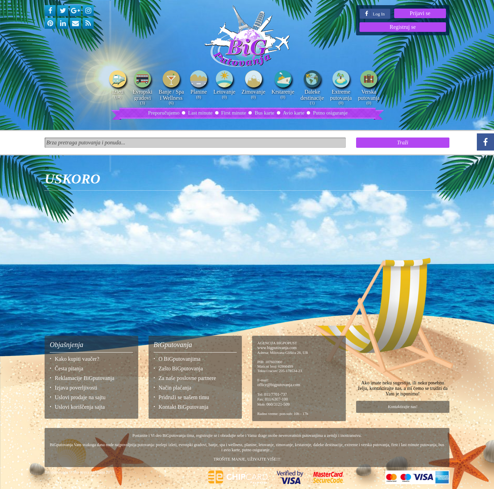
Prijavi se (420, 13)
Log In (375, 13)
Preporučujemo (164, 113)
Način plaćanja (174, 388)
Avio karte (294, 113)
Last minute (200, 113)
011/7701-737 (275, 394)
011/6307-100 (276, 399)
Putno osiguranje (330, 113)
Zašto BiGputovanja (180, 368)
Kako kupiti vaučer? (77, 359)
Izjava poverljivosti (76, 388)
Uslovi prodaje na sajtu (80, 397)
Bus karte (264, 113)
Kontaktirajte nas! (402, 406)
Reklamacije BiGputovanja (85, 378)
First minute (233, 113)
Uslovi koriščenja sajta (80, 407)
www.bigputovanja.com (277, 347)
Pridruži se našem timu (183, 397)
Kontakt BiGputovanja (183, 407)
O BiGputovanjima (179, 359)
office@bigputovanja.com (278, 384)
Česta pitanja (69, 368)
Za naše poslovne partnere (187, 378)
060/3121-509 (278, 404)
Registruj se (403, 27)
